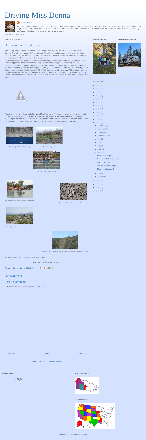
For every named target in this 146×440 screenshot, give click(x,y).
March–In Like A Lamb (105, 169)
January (101, 177)
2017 (98, 109)
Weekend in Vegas (104, 156)
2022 (98, 92)
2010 (98, 188)
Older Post (82, 354)
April (100, 149)
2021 (98, 96)
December (102, 126)
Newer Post (11, 354)
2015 (98, 116)
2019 (98, 102)
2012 (98, 181)
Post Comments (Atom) (52, 361)
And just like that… (104, 162)
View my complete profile (14, 34)
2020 (98, 99)
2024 (98, 85)
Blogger (84, 435)
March (100, 152)
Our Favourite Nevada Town (108, 159)
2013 (98, 123)
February (101, 173)
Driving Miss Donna (37, 15)
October (101, 132)
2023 (98, 89)
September (102, 136)
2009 (98, 191)
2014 (98, 119)
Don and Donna (25, 23)
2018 (98, 106)
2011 (98, 184)
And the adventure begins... (107, 166)
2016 (98, 112)
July (99, 139)
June (100, 142)
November (102, 129)
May (99, 146)
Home (47, 354)
